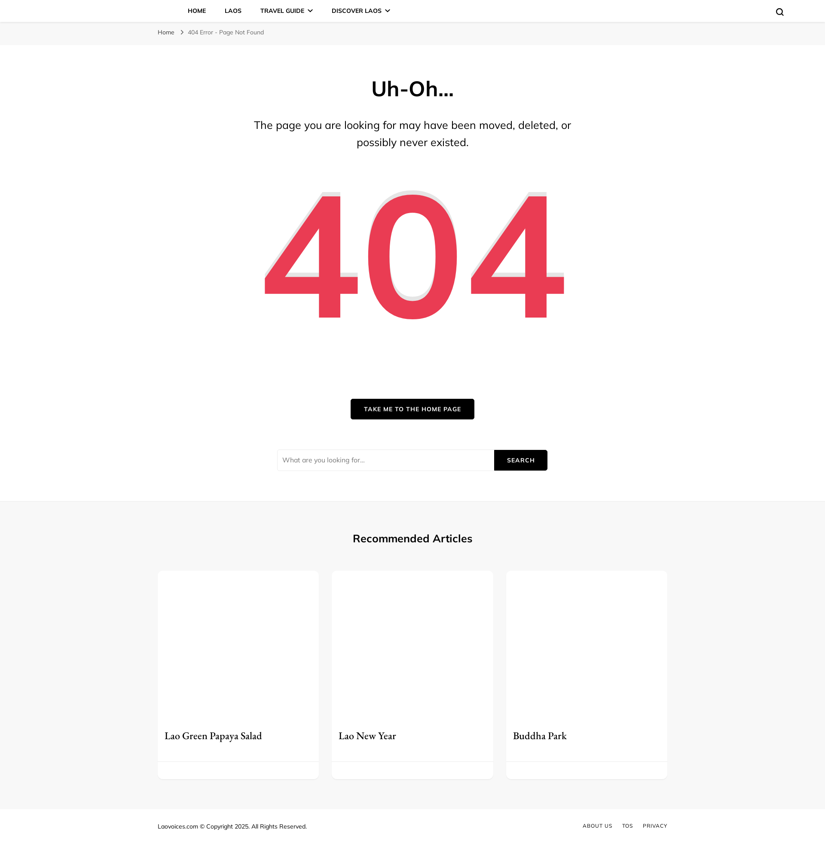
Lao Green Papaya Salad (213, 735)
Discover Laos (357, 11)
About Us (597, 826)
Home (197, 11)
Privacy (655, 826)
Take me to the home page (412, 409)
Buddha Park (540, 735)
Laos (233, 11)
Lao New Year (367, 735)
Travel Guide (282, 11)
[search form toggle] (780, 12)
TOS (627, 826)
